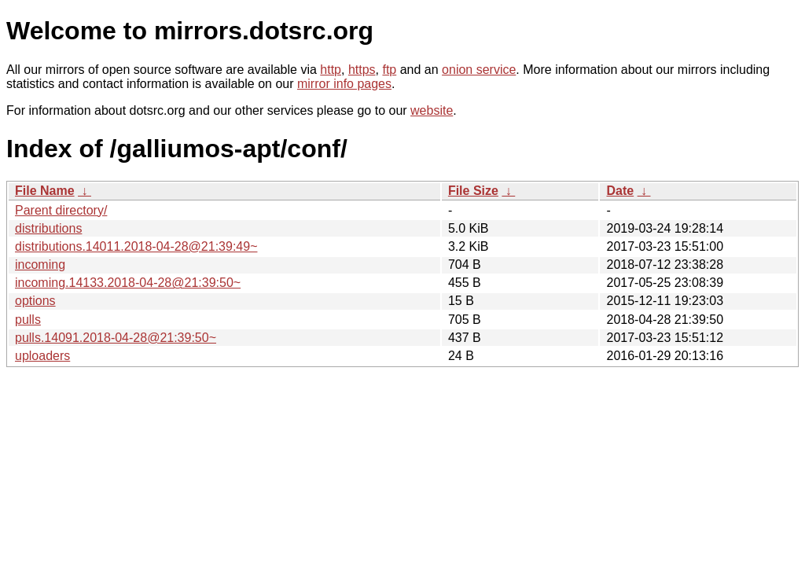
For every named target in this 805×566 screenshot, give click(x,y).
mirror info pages (344, 83)
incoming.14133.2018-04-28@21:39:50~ (128, 282)
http (330, 69)
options (35, 300)
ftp (389, 69)
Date (620, 190)
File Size (473, 190)
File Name (45, 190)
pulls (28, 319)
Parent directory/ (61, 210)
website (431, 110)
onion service (479, 69)
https (362, 69)
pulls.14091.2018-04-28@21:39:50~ (115, 337)
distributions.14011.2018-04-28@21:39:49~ (136, 246)
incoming (40, 264)
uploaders (42, 355)
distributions (48, 228)
